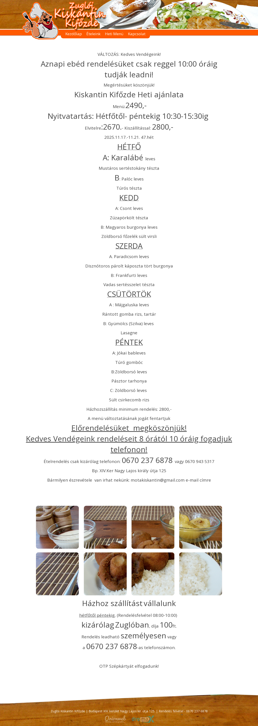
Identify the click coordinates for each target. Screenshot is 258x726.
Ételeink (93, 33)
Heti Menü (114, 33)
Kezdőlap (73, 33)
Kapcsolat (136, 33)
